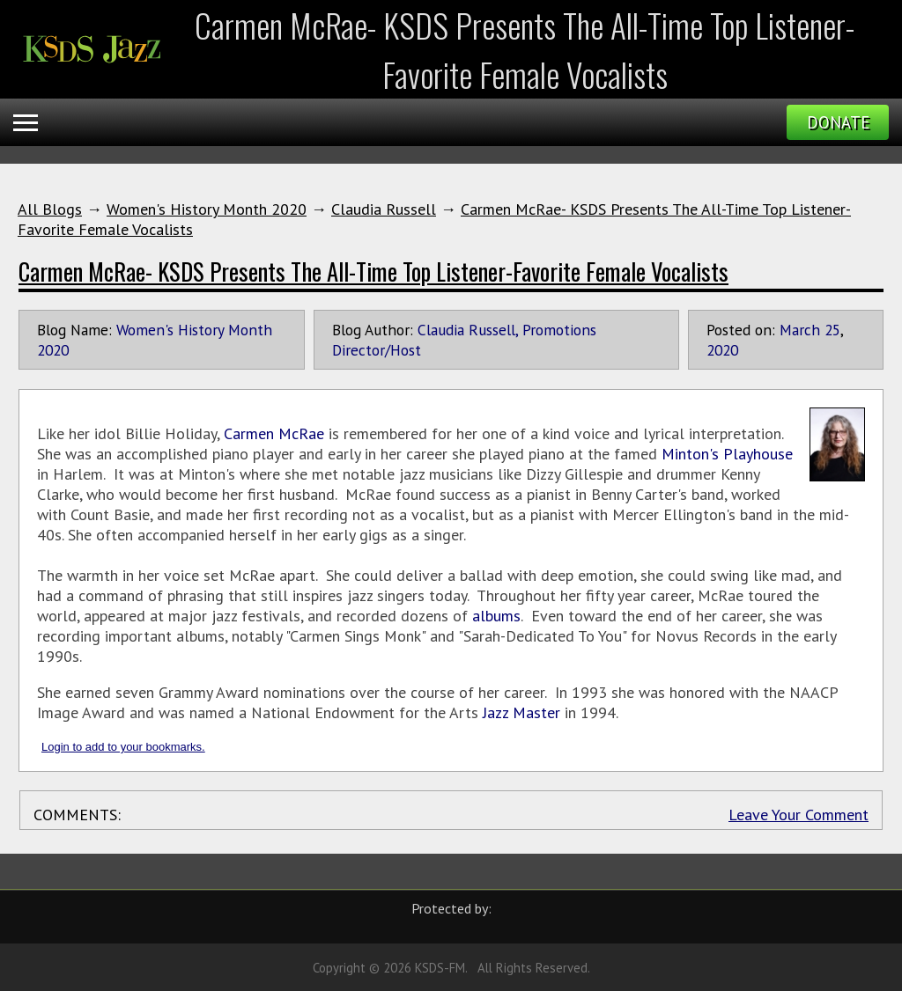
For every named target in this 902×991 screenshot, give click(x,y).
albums (496, 616)
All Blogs (50, 209)
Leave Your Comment (798, 814)
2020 (722, 350)
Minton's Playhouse (727, 454)
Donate (838, 122)
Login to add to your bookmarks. (123, 746)
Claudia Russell (383, 209)
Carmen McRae (274, 433)
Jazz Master (521, 712)
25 (832, 329)
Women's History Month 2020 (207, 209)
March (800, 329)
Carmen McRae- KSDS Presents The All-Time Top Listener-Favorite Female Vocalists (373, 271)
